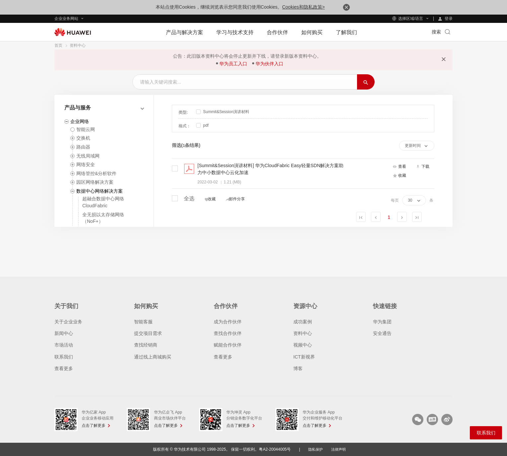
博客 (298, 368)
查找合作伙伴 (228, 333)
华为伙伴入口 (269, 63)
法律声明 (339, 449)
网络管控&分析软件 (96, 173)
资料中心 (78, 45)
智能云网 (85, 129)
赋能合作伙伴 (228, 345)
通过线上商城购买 (152, 356)
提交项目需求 (148, 333)
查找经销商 (145, 345)
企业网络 (79, 121)
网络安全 (85, 164)
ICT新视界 (304, 356)
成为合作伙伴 (228, 321)
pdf (202, 125)
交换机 (83, 138)
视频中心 (302, 345)
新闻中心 (63, 333)
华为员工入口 (233, 63)
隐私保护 (315, 449)
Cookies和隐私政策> (303, 7)
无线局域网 (88, 156)
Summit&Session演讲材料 (222, 111)
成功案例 (302, 321)
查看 (399, 166)
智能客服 (143, 321)
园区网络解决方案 (94, 182)
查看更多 (63, 368)
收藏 (399, 175)
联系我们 (63, 356)
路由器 (83, 147)
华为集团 (382, 321)
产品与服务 (77, 107)
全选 (183, 198)
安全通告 (382, 333)
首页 (58, 45)
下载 (422, 166)
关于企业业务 (68, 321)
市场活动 (63, 345)
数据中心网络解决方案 (99, 191)
